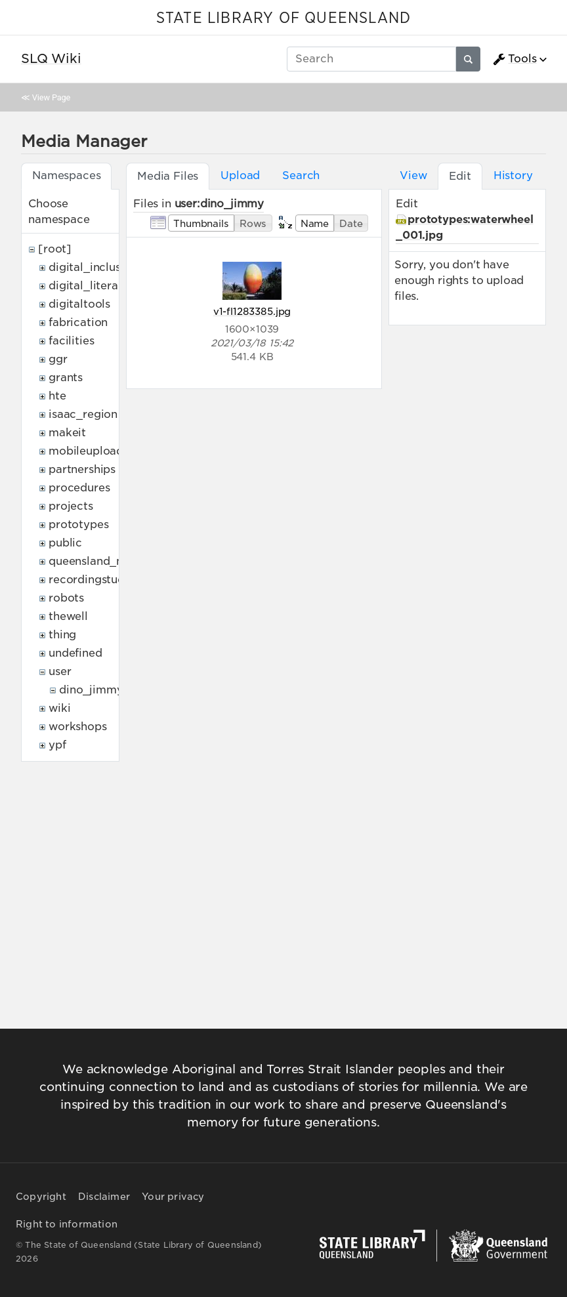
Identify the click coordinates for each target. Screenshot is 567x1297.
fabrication (78, 322)
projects (71, 506)
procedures (79, 488)
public (65, 543)
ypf (57, 745)
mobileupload (86, 451)
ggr (58, 359)
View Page (51, 97)
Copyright (41, 1196)
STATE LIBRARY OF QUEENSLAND (283, 18)
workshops (78, 726)
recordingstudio (92, 579)
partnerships (82, 469)
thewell (68, 616)
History (513, 175)
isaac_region (83, 414)
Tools (514, 59)
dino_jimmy (91, 690)
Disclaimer (104, 1196)
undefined (75, 653)
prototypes (78, 524)
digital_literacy (90, 285)
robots (66, 598)
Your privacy (173, 1196)
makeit (67, 432)
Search (301, 175)
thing (62, 634)
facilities (71, 341)
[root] (55, 249)
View (413, 175)
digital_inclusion (93, 267)
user (60, 671)
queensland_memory (105, 561)
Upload (240, 175)
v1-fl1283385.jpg (252, 311)
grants (66, 377)
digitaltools (79, 304)
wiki (59, 708)
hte (57, 396)
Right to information (66, 1224)
